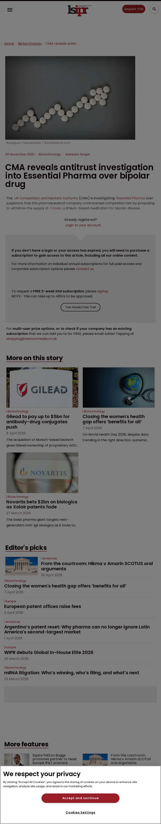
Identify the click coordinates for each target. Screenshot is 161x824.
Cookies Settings (80, 812)
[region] (80, 795)
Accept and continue (80, 798)
